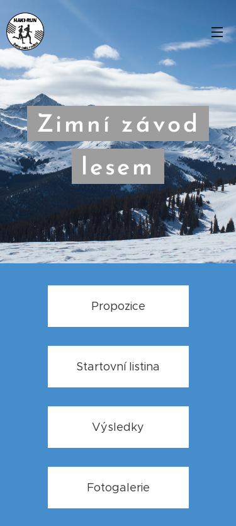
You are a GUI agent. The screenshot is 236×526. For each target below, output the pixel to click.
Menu (217, 32)
